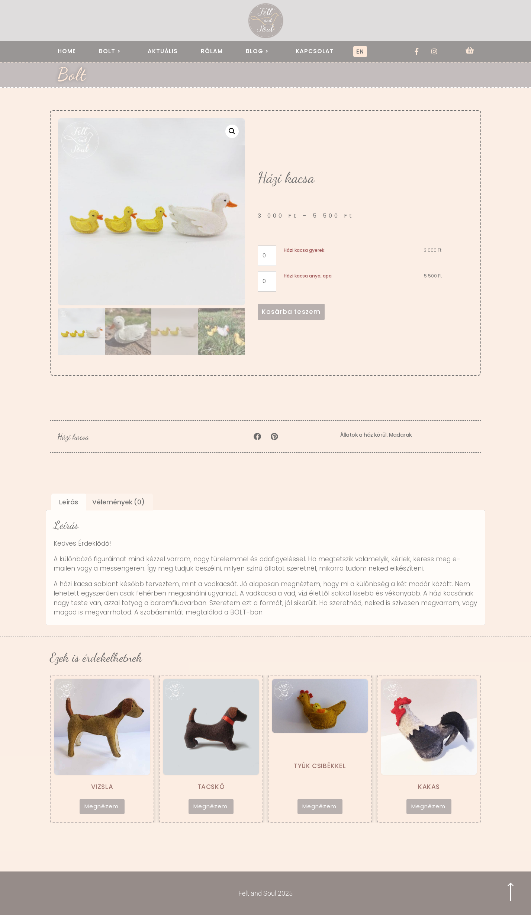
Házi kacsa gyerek (304, 250)
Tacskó (211, 786)
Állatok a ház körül (363, 435)
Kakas (429, 786)
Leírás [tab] (68, 502)
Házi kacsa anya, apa (308, 276)
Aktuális (163, 51)
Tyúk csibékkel (320, 765)
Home (67, 51)
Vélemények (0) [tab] (118, 502)
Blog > (259, 51)
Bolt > (112, 51)
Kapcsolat (315, 51)
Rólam (212, 51)
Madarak (400, 435)
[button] (232, 131)
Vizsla (102, 786)
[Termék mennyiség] (267, 255)
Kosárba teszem (291, 311)
